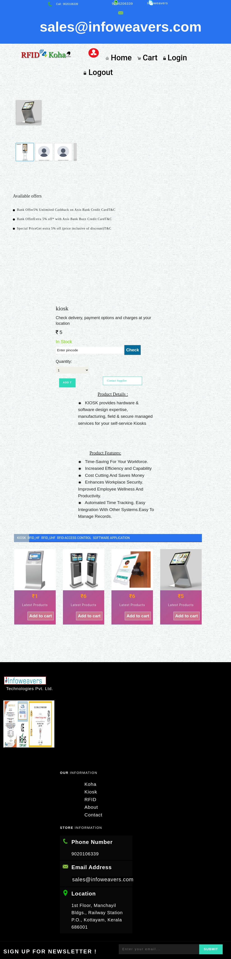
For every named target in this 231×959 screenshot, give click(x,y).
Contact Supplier (117, 345)
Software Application (131, 502)
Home (121, 33)
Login (173, 33)
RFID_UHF (59, 502)
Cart (148, 33)
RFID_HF (39, 502)
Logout (202, 33)
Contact (91, 779)
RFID (88, 764)
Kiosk (21, 502)
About (89, 771)
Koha (88, 749)
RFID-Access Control (90, 502)
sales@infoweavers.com (104, 844)
